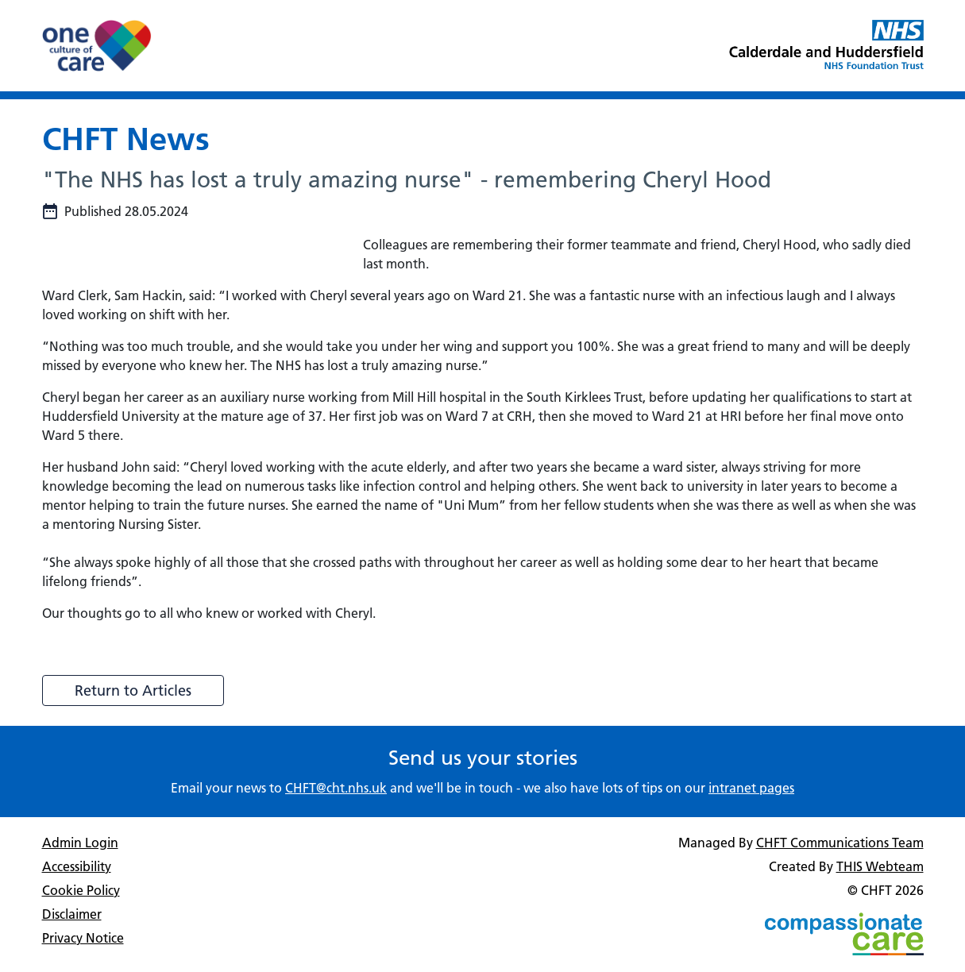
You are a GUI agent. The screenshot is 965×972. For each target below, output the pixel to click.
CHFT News (126, 138)
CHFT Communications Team (840, 842)
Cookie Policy (81, 890)
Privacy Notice (83, 938)
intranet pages (751, 788)
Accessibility (76, 866)
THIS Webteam (880, 866)
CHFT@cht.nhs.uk (336, 788)
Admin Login (80, 842)
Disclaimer (72, 914)
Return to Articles (133, 690)
